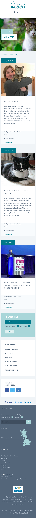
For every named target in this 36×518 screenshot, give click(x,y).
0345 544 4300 (9, 474)
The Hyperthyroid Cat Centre (12, 132)
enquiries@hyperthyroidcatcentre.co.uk (21, 479)
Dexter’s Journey (12, 101)
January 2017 (11, 366)
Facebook (8, 402)
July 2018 (10, 353)
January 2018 (11, 362)
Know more (8, 142)
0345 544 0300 (8, 477)
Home (5, 55)
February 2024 (12, 349)
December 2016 (12, 370)
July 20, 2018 (9, 150)
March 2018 (10, 358)
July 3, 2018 (8, 242)
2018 (11, 55)
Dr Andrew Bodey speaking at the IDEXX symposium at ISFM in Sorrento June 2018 (17, 285)
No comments (9, 138)
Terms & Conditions (25, 513)
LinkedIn (27, 402)
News (5, 135)
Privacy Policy (14, 513)
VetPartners (15, 504)
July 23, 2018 (9, 61)
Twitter (18, 402)
